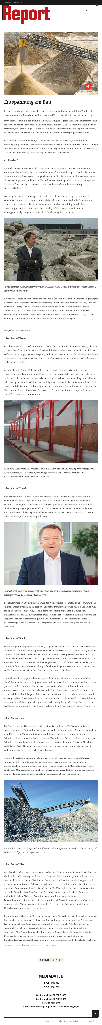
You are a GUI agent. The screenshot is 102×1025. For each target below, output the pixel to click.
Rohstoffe (47, 945)
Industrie (41, 945)
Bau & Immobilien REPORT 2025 (50, 995)
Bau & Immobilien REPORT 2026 (50, 999)
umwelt (26, 945)
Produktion (33, 945)
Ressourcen (55, 945)
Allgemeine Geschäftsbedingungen (63, 1006)
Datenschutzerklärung (34, 1006)
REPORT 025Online (51, 1002)
